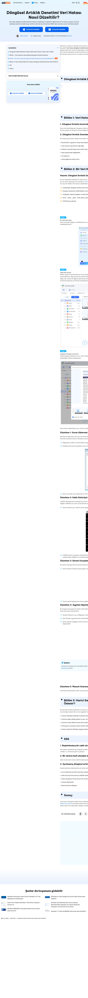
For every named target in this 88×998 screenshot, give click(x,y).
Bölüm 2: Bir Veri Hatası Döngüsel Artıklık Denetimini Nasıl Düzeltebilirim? (34, 58)
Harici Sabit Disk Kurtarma (18, 76)
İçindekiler (12, 48)
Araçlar (27, 3)
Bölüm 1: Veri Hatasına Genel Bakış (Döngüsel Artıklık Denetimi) (29, 55)
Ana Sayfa (5, 918)
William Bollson (24, 36)
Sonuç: (12, 68)
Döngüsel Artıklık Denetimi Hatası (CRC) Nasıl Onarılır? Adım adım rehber (32, 52)
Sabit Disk (69, 36)
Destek (42, 3)
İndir (73, 3)
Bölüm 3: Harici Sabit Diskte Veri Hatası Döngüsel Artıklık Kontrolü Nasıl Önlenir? (34, 62)
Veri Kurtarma (17, 3)
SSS (11, 65)
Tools (34, 3)
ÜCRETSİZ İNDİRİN (31, 29)
